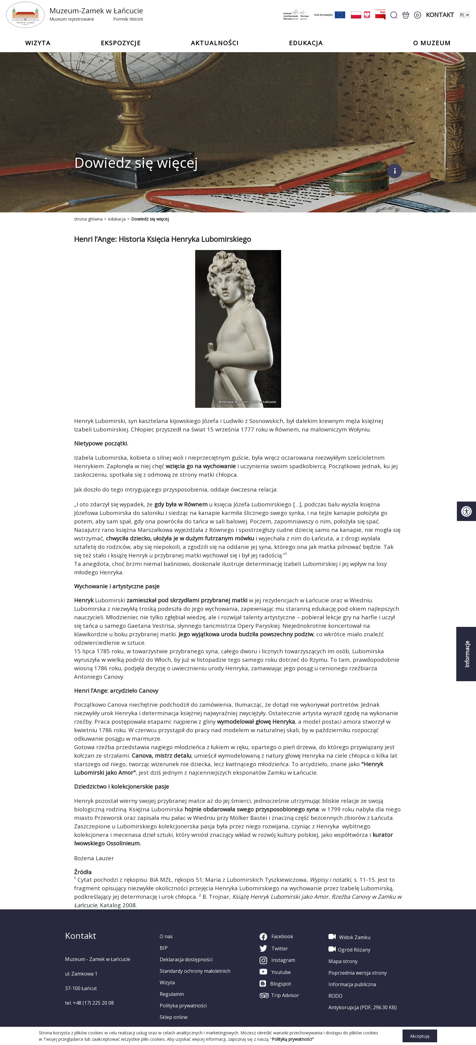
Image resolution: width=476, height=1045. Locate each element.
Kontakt (440, 15)
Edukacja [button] (306, 43)
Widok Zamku (349, 937)
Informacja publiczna (352, 984)
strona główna (88, 219)
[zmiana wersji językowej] (464, 15)
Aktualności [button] (215, 43)
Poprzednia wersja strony (357, 972)
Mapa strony (343, 961)
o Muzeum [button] (432, 43)
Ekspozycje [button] (121, 43)
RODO (335, 996)
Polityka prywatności (183, 1005)
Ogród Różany (349, 949)
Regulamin (172, 994)
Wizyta (167, 982)
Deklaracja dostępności (186, 959)
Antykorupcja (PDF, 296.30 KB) (362, 1007)
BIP (164, 948)
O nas (166, 936)
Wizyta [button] (38, 43)
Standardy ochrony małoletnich (195, 971)
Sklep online (174, 1017)
